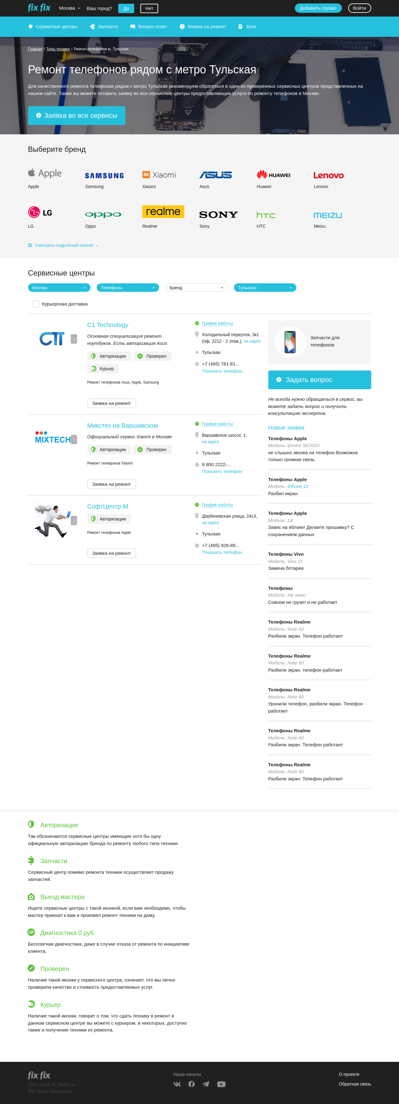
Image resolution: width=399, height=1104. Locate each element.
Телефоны (280, 588)
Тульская (211, 352)
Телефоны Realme (289, 621)
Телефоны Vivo (286, 554)
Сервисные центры (57, 26)
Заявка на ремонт (206, 26)
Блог (251, 26)
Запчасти (108, 26)
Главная (35, 49)
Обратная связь (355, 1084)
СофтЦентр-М (107, 506)
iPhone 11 (298, 486)
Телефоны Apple (287, 438)
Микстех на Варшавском (122, 425)
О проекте (349, 1074)
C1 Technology (108, 324)
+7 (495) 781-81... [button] (221, 363)
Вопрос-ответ (152, 26)
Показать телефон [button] (222, 371)
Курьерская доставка (65, 303)
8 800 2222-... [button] (216, 464)
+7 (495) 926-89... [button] (221, 545)
